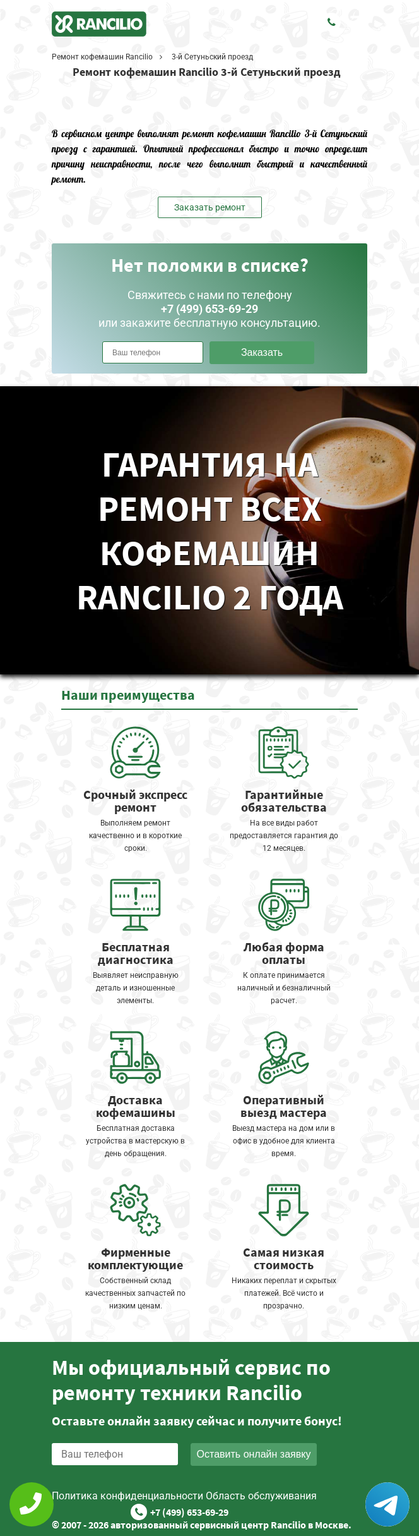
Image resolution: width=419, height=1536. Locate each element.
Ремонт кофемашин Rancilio (102, 56)
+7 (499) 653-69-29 (189, 1512)
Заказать (262, 352)
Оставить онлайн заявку (254, 1454)
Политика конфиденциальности (127, 1496)
